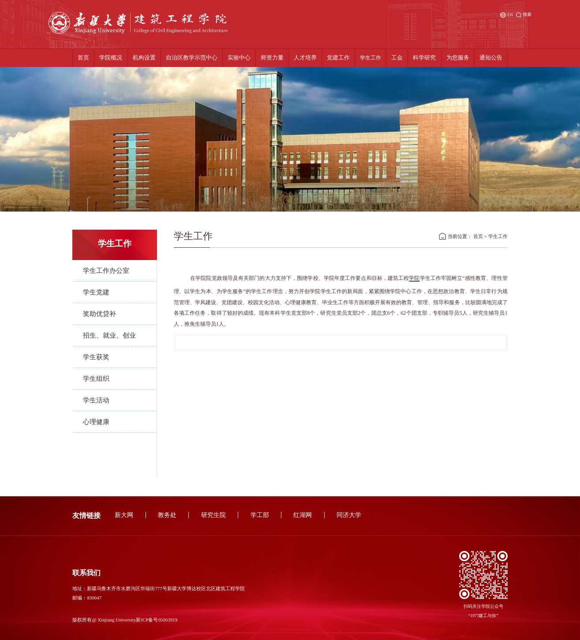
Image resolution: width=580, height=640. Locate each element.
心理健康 (96, 421)
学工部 (260, 515)
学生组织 (96, 378)
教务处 (167, 515)
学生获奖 (96, 357)
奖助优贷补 (99, 313)
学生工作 (498, 236)
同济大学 (349, 515)
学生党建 (96, 292)
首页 (478, 236)
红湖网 (302, 515)
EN (506, 15)
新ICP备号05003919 (156, 619)
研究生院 (213, 515)
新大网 (124, 515)
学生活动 (96, 400)
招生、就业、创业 (109, 335)
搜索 (524, 15)
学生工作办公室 (106, 270)
